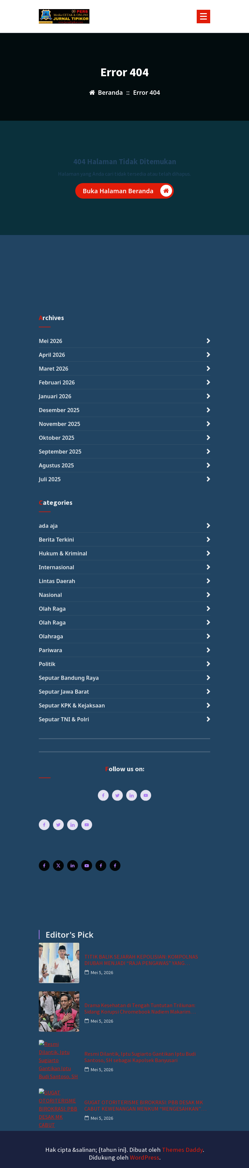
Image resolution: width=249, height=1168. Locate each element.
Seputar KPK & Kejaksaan (72, 1055)
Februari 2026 (57, 733)
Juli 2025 (50, 830)
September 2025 (60, 802)
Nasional (50, 945)
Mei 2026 (50, 691)
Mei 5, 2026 (102, 1104)
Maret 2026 (53, 719)
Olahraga (51, 986)
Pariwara (50, 1000)
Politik (47, 1014)
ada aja (48, 876)
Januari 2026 (55, 747)
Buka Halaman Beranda (127, 192)
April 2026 (52, 705)
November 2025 (59, 774)
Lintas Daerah (57, 931)
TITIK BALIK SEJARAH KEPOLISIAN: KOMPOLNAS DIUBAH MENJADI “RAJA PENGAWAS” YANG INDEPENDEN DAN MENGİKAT (141, 1090)
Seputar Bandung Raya (69, 1028)
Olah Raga (52, 959)
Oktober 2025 (56, 788)
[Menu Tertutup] (203, 16)
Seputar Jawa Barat (64, 1042)
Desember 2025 (59, 760)
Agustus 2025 (56, 816)
